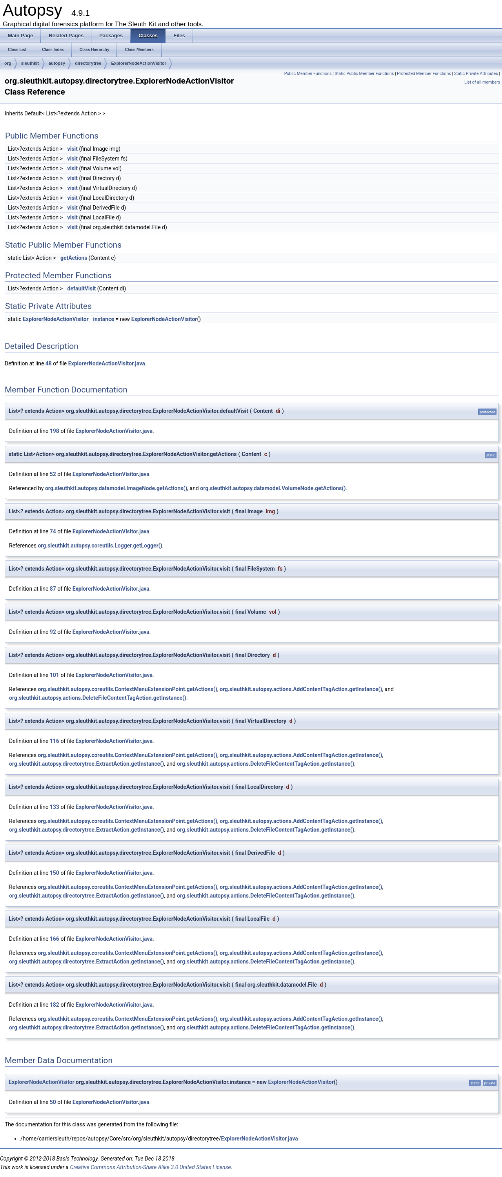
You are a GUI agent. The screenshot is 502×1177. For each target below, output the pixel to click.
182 (54, 1005)
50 (53, 1102)
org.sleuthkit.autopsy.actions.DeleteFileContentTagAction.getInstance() (97, 698)
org (7, 63)
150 (54, 873)
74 (53, 531)
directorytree (88, 63)
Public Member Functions (308, 73)
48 (48, 363)
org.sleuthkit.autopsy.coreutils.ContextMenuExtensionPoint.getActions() (127, 689)
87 (53, 589)
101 (54, 675)
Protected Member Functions (424, 73)
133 (54, 807)
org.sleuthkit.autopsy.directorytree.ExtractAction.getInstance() (86, 764)
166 (54, 939)
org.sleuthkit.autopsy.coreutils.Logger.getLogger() (100, 545)
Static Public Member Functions (364, 73)
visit (72, 149)
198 (54, 431)
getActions (73, 258)
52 (53, 474)
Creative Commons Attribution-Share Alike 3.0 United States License (150, 1167)
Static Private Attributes (476, 73)
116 (54, 741)
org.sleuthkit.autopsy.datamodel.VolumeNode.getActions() (273, 488)
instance (103, 319)
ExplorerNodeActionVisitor (138, 63)
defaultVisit (81, 288)
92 (53, 632)
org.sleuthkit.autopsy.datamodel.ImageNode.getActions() (116, 488)
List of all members (482, 82)
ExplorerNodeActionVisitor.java (106, 363)
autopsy (57, 63)
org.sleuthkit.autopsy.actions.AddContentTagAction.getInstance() (301, 689)
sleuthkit (30, 63)
